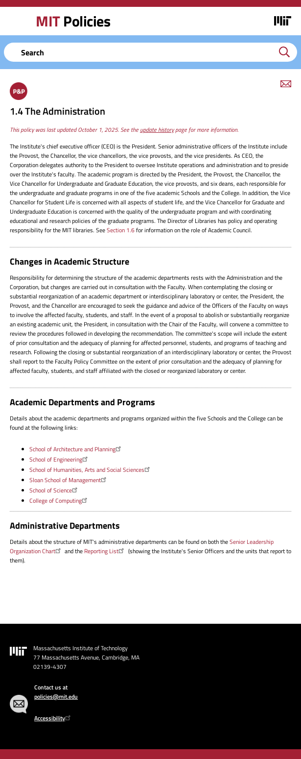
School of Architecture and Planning (76, 449)
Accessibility (53, 718)
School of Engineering (59, 459)
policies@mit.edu (56, 696)
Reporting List (105, 551)
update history (157, 129)
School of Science (54, 490)
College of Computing (59, 500)
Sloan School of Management (69, 480)
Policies (73, 21)
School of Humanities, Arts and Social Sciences (90, 469)
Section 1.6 (121, 230)
